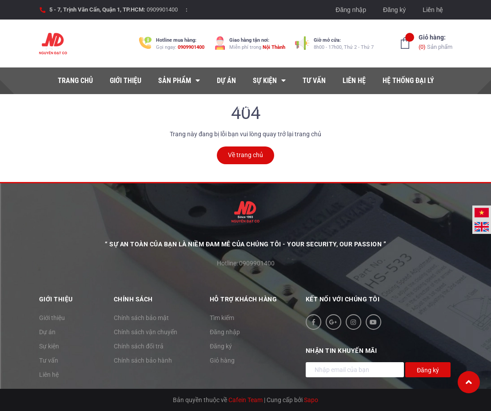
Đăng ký (394, 9)
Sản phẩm (435, 41)
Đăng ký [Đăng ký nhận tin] (428, 370)
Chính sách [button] (133, 299)
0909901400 (162, 9)
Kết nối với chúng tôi (343, 299)
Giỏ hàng (222, 360)
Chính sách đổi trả (139, 346)
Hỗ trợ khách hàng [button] (243, 299)
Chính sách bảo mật (141, 317)
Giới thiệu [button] (56, 299)
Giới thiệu (52, 317)
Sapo (311, 399)
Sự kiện (49, 346)
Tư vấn (48, 360)
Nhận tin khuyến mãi (341, 350)
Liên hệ (433, 9)
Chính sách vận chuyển (145, 332)
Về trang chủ (245, 154)
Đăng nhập (350, 9)
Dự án (47, 332)
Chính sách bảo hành (143, 360)
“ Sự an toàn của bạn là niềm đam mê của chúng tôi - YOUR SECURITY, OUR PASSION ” (245, 244)
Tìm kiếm (222, 317)
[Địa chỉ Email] (355, 369)
